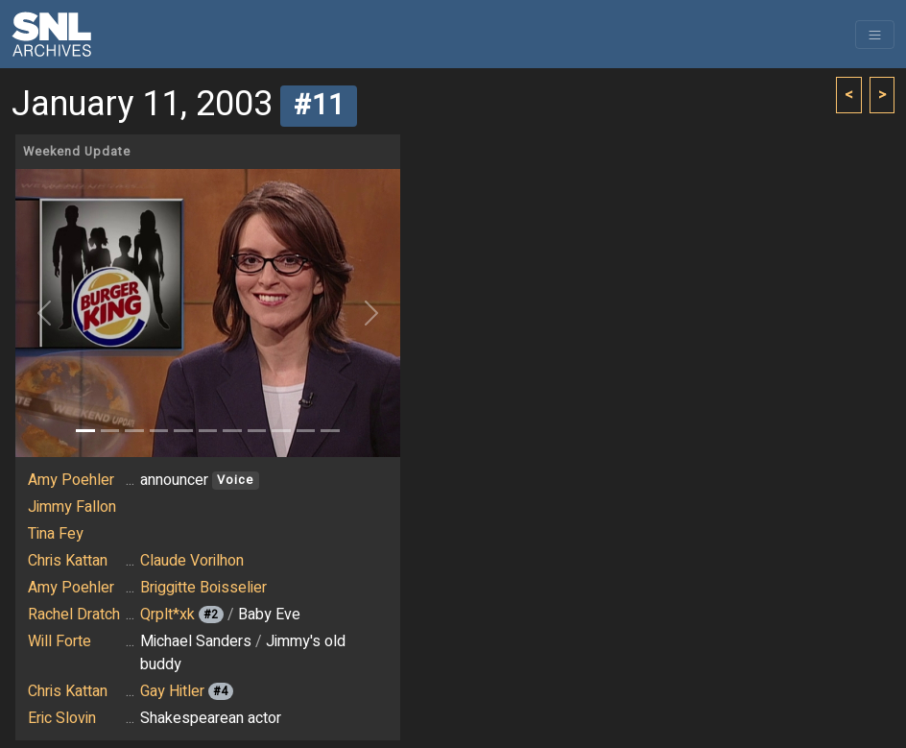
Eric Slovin (62, 718)
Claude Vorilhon (192, 560)
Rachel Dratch (74, 614)
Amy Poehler (71, 480)
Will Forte (59, 641)
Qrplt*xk (167, 614)
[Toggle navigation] (874, 34)
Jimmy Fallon (72, 507)
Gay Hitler (172, 691)
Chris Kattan (67, 560)
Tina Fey (55, 533)
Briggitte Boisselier (203, 587)
